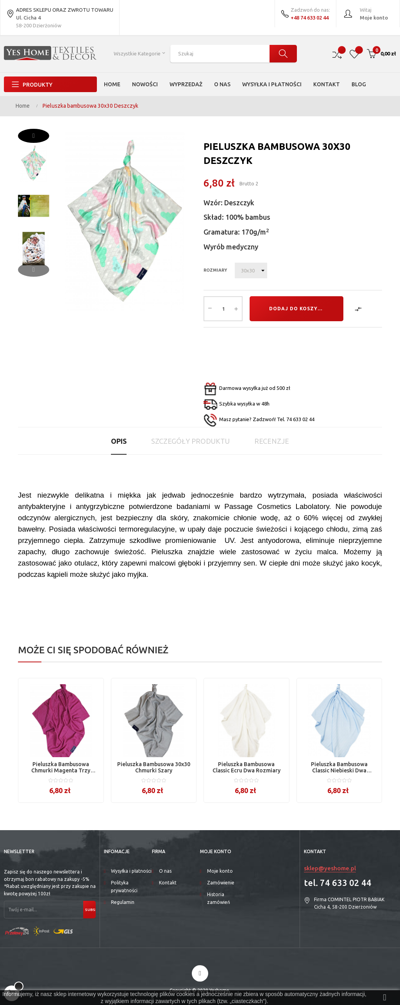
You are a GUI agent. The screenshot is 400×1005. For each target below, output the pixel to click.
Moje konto (220, 870)
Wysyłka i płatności (131, 870)
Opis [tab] (119, 441)
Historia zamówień (218, 898)
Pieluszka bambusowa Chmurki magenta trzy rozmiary (60, 767)
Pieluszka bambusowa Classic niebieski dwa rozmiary (339, 767)
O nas (165, 870)
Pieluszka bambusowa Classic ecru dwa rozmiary (246, 767)
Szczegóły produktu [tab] (190, 441)
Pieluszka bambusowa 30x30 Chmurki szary (153, 767)
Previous (33, 270)
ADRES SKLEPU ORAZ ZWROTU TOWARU (59, 14)
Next (33, 136)
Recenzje (271, 441)
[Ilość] (223, 308)
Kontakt (168, 882)
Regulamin (122, 902)
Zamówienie (220, 882)
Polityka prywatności (124, 886)
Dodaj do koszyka (297, 308)
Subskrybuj (90, 909)
